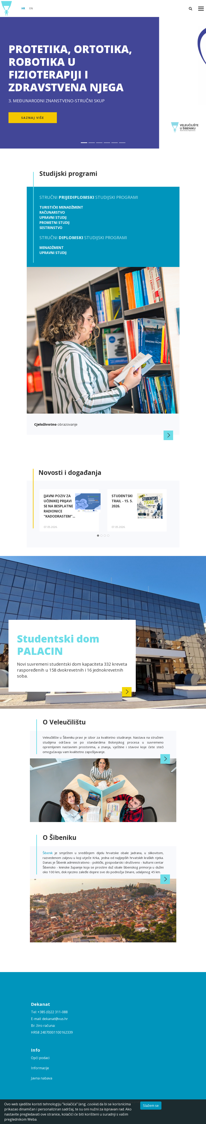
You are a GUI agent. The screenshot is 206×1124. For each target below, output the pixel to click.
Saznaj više (32, 118)
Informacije (40, 1068)
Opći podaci (40, 1057)
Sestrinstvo (50, 227)
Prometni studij (54, 222)
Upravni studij (53, 217)
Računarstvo (52, 212)
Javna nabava (41, 1078)
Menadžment (51, 247)
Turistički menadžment (61, 207)
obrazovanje (55, 424)
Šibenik (49, 853)
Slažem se (151, 1105)
